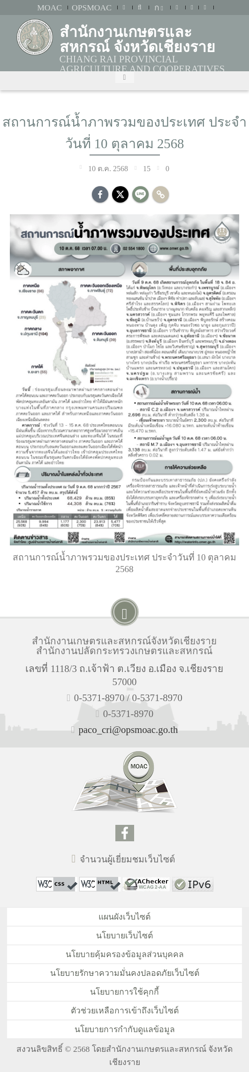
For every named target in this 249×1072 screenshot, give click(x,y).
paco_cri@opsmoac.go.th (128, 729)
